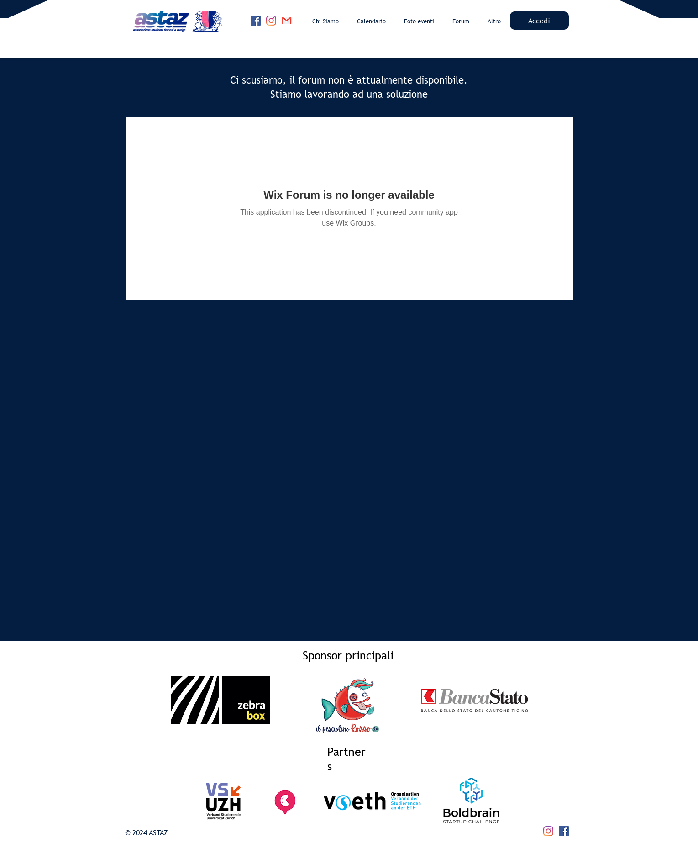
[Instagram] (271, 21)
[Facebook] (256, 21)
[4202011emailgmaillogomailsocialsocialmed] (287, 21)
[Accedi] (539, 20)
